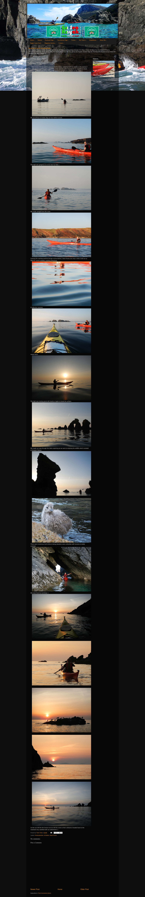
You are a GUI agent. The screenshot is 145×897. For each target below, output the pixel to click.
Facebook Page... (49, 40)
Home (60, 889)
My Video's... (82, 40)
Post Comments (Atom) (44, 893)
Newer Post (34, 889)
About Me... (103, 40)
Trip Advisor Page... (62, 40)
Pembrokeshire (39, 835)
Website (40, 40)
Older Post (84, 889)
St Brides (46, 835)
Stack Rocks (53, 835)
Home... (32, 40)
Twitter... (73, 40)
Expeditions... (93, 40)
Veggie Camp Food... (36, 43)
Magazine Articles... (50, 43)
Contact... (61, 43)
